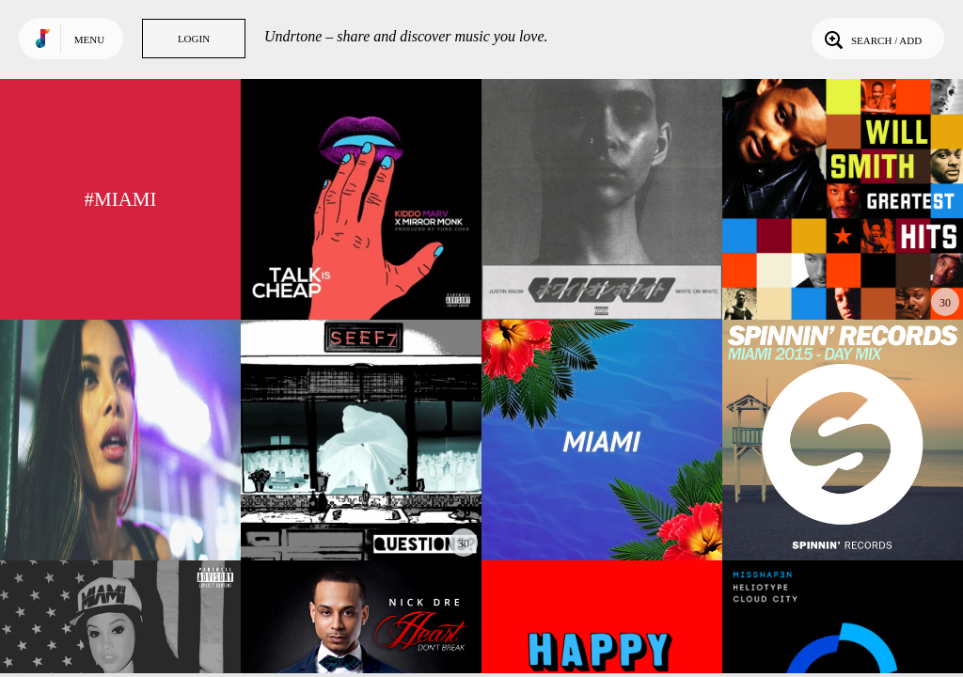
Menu (89, 39)
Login (194, 38)
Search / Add (871, 38)
